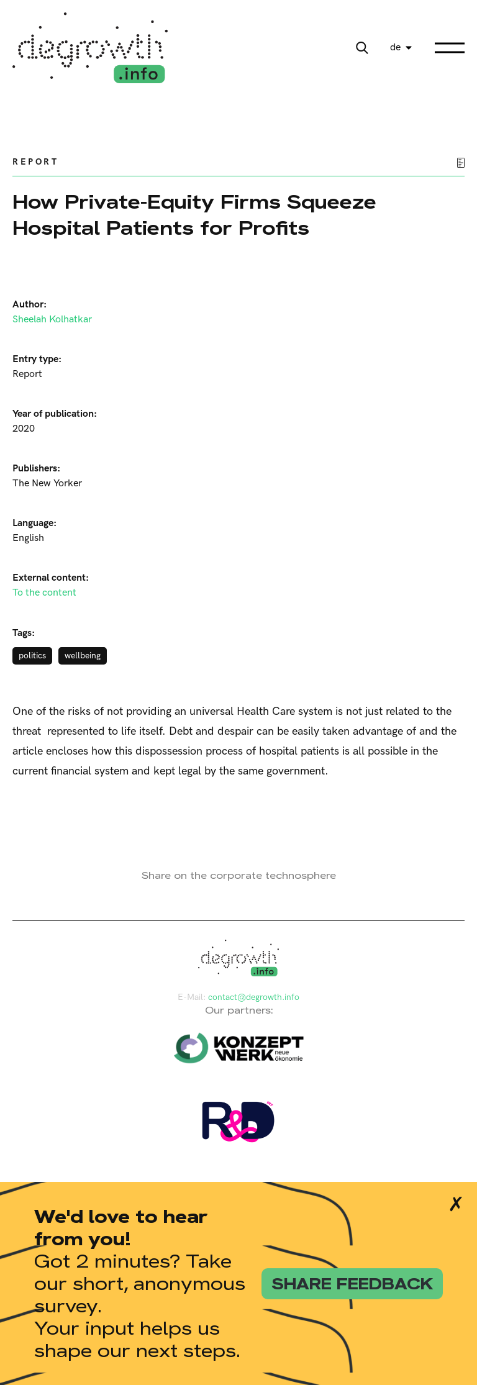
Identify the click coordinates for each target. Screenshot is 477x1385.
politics (32, 655)
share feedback (352, 1283)
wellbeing (83, 655)
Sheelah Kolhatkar (52, 319)
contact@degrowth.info (253, 997)
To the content (44, 593)
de (395, 47)
